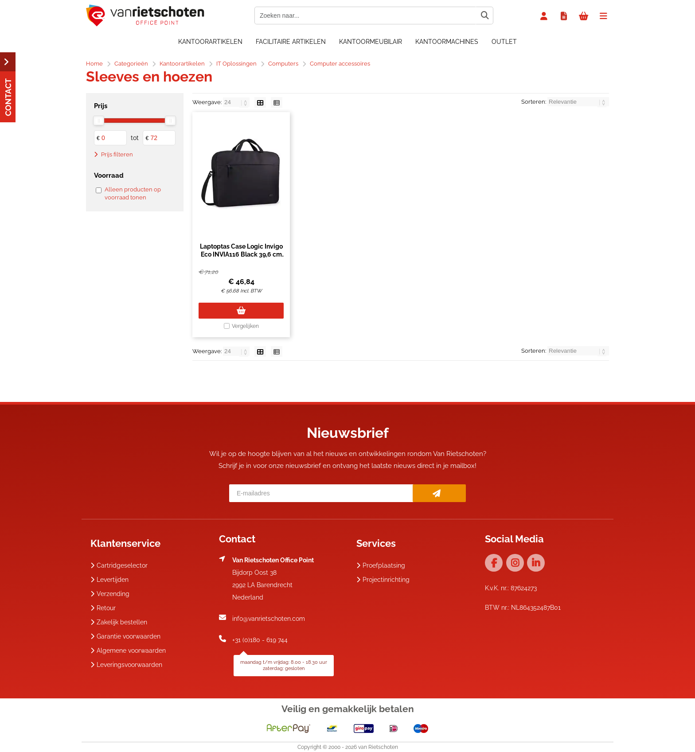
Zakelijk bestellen (118, 622)
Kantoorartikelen (210, 41)
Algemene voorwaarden (128, 650)
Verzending (109, 593)
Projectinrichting (383, 579)
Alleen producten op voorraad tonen (133, 193)
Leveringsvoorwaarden (126, 664)
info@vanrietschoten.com (268, 618)
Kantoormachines (446, 41)
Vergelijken (245, 326)
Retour (103, 608)
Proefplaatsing (380, 565)
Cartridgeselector (119, 565)
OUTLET (504, 41)
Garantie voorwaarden (125, 636)
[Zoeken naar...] (484, 15)
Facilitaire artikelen (291, 41)
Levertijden (109, 579)
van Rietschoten (378, 747)
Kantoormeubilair (370, 41)
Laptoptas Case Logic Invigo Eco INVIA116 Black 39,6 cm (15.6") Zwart (241, 254)
